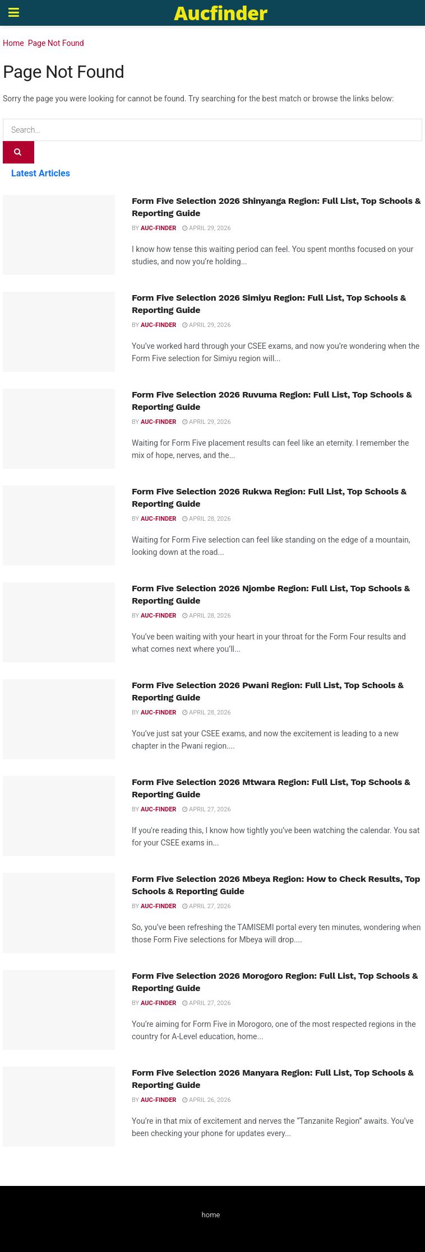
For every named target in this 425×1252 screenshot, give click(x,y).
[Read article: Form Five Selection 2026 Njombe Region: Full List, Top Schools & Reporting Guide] (59, 622)
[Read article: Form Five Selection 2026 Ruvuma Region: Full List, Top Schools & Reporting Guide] (59, 429)
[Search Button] (18, 152)
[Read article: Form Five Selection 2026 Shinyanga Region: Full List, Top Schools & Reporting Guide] (59, 235)
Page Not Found (56, 43)
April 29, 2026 (206, 228)
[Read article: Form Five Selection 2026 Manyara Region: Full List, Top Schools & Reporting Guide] (59, 1107)
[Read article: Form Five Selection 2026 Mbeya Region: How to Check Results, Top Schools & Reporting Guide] (59, 913)
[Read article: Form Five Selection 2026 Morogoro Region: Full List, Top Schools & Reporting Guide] (59, 1010)
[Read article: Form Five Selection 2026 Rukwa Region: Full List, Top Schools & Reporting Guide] (59, 525)
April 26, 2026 (206, 1100)
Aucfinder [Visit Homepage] (220, 12)
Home (13, 43)
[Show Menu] (13, 13)
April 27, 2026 (206, 809)
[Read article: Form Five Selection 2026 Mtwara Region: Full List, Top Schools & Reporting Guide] (59, 816)
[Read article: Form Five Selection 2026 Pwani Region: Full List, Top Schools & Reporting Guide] (59, 719)
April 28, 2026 (206, 518)
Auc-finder (158, 228)
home (211, 1215)
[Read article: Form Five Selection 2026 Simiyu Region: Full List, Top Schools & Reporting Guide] (59, 332)
